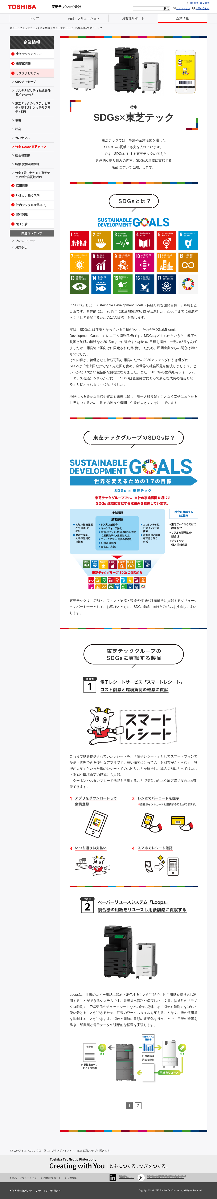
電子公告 (22, 224)
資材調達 (22, 214)
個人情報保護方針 (22, 1190)
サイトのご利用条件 (49, 1190)
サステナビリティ (63, 28)
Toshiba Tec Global (199, 2)
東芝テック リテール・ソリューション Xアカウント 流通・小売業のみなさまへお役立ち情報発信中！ (166, 1177)
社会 (18, 129)
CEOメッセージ (25, 81)
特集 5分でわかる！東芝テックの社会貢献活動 (32, 175)
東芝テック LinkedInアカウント (126, 1177)
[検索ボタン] (166, 8)
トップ (34, 18)
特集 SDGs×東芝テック (88, 28)
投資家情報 (23, 63)
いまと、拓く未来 (28, 195)
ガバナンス (22, 138)
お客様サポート (133, 18)
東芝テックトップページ (23, 28)
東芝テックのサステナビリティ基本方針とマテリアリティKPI (32, 107)
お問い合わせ (202, 8)
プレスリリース (25, 241)
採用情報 (22, 185)
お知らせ (21, 247)
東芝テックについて (29, 54)
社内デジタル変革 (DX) (31, 205)
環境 (18, 120)
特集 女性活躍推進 (27, 164)
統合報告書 (22, 155)
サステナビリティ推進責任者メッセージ (32, 92)
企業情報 (182, 18)
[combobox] (148, 8)
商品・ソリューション (83, 18)
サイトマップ (183, 8)
